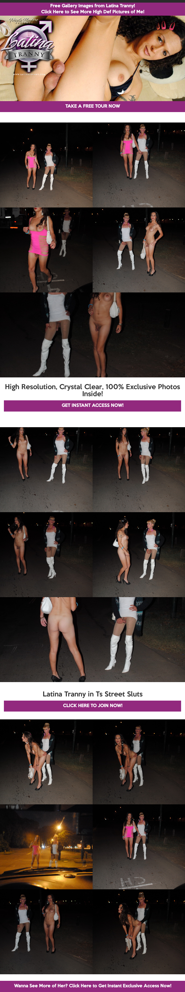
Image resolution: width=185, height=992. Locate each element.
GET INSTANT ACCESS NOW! (92, 406)
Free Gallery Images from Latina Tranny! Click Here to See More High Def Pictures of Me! (92, 9)
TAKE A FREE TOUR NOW (92, 106)
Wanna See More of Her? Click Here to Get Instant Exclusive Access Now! (92, 986)
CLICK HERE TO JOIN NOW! (92, 706)
